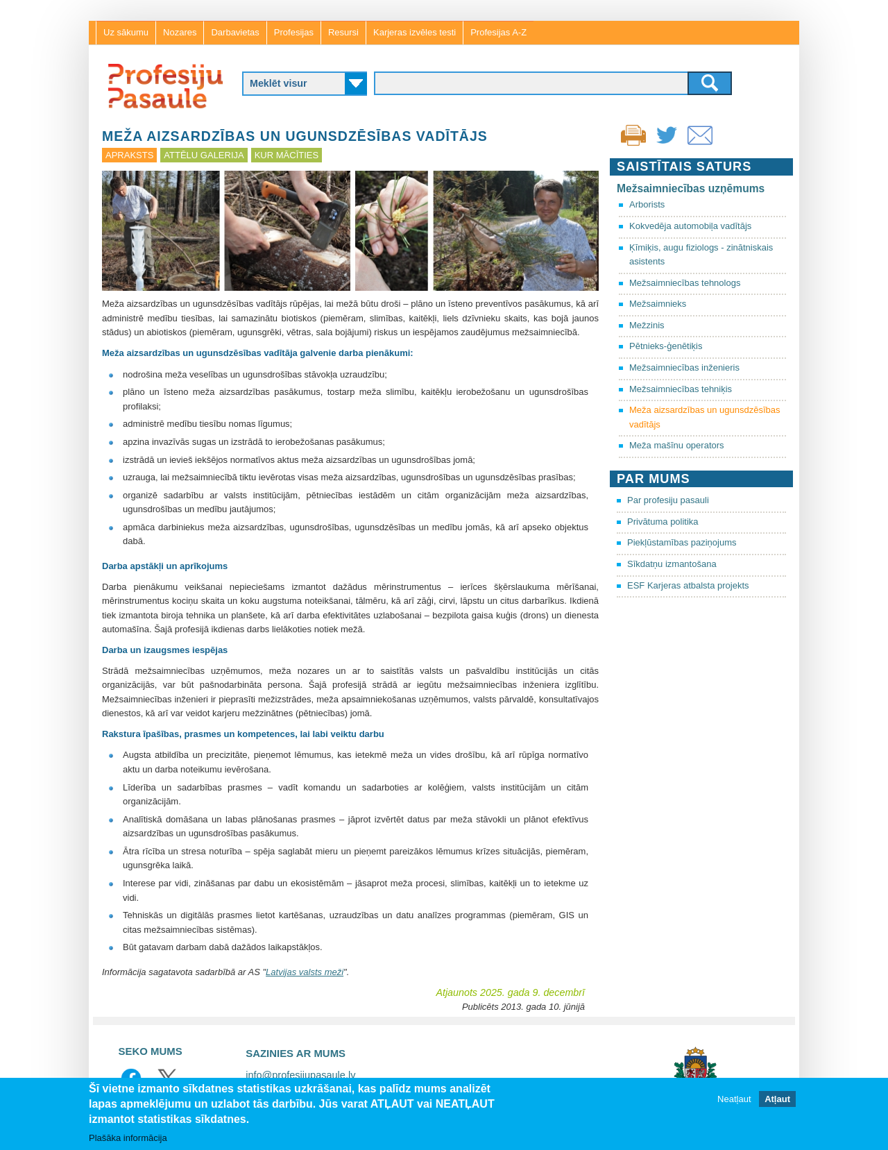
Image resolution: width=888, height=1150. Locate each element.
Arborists (647, 204)
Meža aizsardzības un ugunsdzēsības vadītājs (704, 417)
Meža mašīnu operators (676, 445)
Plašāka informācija (128, 1138)
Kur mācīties (286, 155)
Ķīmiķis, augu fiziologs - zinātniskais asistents (701, 254)
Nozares (179, 32)
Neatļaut (734, 1099)
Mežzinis (647, 325)
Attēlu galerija (204, 155)
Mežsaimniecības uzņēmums (691, 188)
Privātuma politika (663, 521)
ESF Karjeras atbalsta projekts (688, 585)
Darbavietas (235, 32)
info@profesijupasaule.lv (300, 1075)
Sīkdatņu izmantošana (672, 564)
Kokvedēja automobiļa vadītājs (690, 226)
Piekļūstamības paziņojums (682, 542)
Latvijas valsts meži (304, 972)
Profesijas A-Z (498, 32)
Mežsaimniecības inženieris (684, 367)
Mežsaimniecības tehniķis (680, 389)
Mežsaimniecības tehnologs (684, 283)
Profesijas (294, 32)
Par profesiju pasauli (668, 500)
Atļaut (777, 1099)
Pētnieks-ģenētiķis (666, 346)
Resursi (343, 32)
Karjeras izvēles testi (414, 32)
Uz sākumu (125, 32)
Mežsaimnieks (657, 303)
